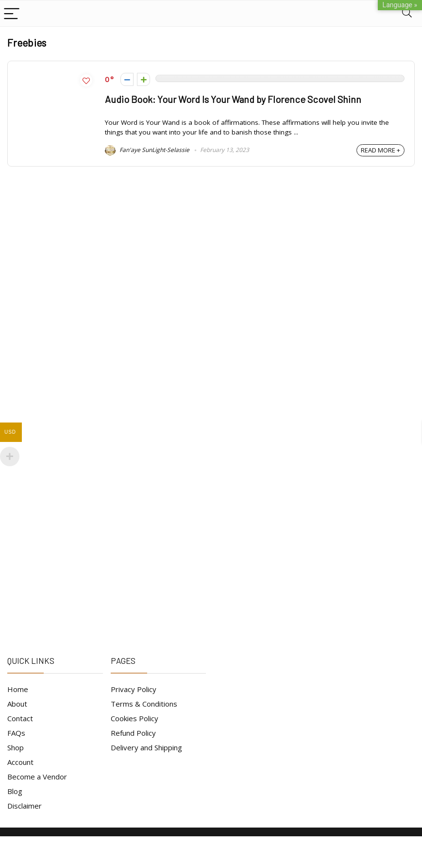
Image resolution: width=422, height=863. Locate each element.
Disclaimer (24, 806)
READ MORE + (380, 150)
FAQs (16, 733)
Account (20, 762)
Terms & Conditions (144, 704)
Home (17, 689)
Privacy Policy (133, 689)
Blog (14, 791)
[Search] (407, 13)
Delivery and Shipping (146, 747)
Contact (20, 718)
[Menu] (11, 13)
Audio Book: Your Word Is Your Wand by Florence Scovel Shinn (233, 99)
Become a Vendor (37, 776)
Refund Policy (133, 733)
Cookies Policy (134, 718)
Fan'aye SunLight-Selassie (147, 150)
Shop (15, 747)
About (17, 704)
